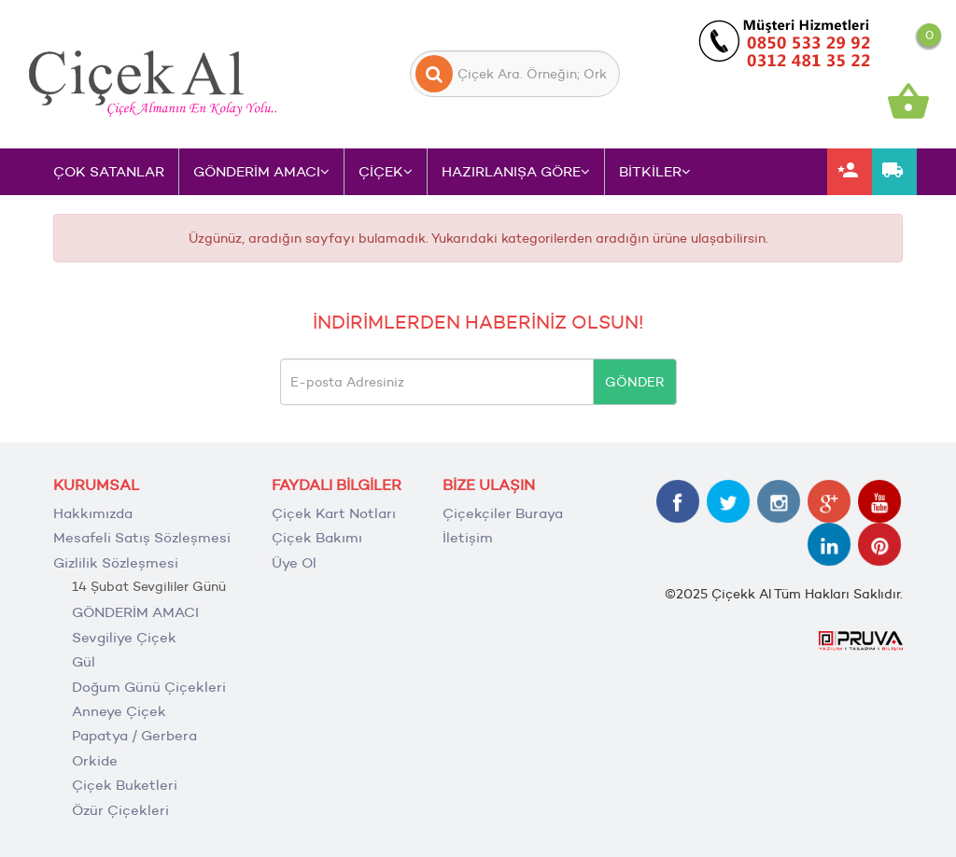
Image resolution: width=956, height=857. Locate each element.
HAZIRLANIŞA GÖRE (516, 171)
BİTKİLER (655, 171)
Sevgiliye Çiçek (124, 637)
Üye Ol (294, 562)
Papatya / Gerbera (134, 735)
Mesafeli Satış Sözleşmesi (142, 537)
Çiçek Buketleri (124, 785)
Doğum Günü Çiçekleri (149, 686)
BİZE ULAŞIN (489, 485)
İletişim (468, 537)
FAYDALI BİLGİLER (336, 485)
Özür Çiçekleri (120, 810)
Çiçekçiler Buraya (503, 513)
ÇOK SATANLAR (108, 171)
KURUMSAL (96, 485)
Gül (83, 661)
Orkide (95, 760)
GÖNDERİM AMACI (261, 171)
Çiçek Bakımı (317, 537)
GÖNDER (635, 381)
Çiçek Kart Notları (334, 513)
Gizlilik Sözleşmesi (115, 562)
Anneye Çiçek (119, 711)
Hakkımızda (93, 513)
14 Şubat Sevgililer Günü (149, 586)
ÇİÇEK (385, 171)
